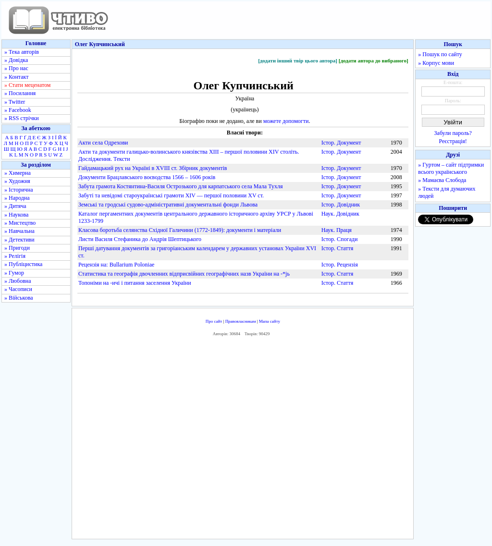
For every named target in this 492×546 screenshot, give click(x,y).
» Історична (18, 189)
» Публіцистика (23, 264)
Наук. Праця (336, 230)
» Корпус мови (436, 63)
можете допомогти (286, 121)
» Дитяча (15, 206)
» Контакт (16, 76)
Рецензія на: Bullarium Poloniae (116, 264)
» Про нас (16, 68)
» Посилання (20, 93)
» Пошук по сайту (440, 54)
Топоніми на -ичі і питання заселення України (134, 282)
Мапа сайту (269, 321)
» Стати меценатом (27, 85)
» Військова (18, 297)
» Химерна (17, 173)
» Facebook (17, 110)
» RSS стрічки (21, 118)
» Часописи (18, 289)
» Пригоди (17, 247)
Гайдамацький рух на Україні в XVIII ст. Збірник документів (152, 168)
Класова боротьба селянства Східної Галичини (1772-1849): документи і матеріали (179, 230)
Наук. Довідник (340, 213)
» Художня (17, 181)
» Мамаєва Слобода (442, 180)
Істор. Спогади (339, 239)
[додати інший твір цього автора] (297, 60)
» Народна (17, 197)
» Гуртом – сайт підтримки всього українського (451, 168)
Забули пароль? (453, 133)
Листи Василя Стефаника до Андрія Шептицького (139, 239)
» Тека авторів (21, 52)
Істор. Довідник (340, 204)
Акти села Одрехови (103, 142)
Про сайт (214, 321)
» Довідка (16, 60)
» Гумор (14, 272)
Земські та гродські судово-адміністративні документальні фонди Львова (168, 204)
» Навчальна (19, 231)
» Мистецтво (20, 222)
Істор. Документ (341, 142)
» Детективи (19, 239)
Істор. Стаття (337, 248)
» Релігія (14, 256)
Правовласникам (240, 321)
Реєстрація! (453, 141)
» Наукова (16, 214)
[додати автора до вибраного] (373, 60)
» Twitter (14, 101)
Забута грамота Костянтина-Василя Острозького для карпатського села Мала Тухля (180, 186)
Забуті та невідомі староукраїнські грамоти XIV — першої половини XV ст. (171, 195)
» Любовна (17, 281)
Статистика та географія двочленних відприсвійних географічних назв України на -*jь (184, 273)
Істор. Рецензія (339, 264)
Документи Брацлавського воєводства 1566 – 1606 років (146, 177)
